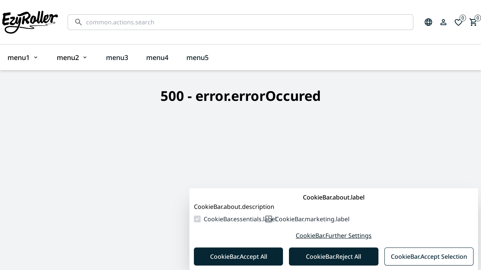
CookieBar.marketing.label (312, 219)
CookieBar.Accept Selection (429, 256)
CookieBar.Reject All (333, 256)
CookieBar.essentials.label (240, 219)
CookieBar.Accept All (238, 256)
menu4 (157, 57)
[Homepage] (30, 22)
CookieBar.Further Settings (334, 235)
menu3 (117, 57)
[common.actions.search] (246, 22)
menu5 (197, 57)
